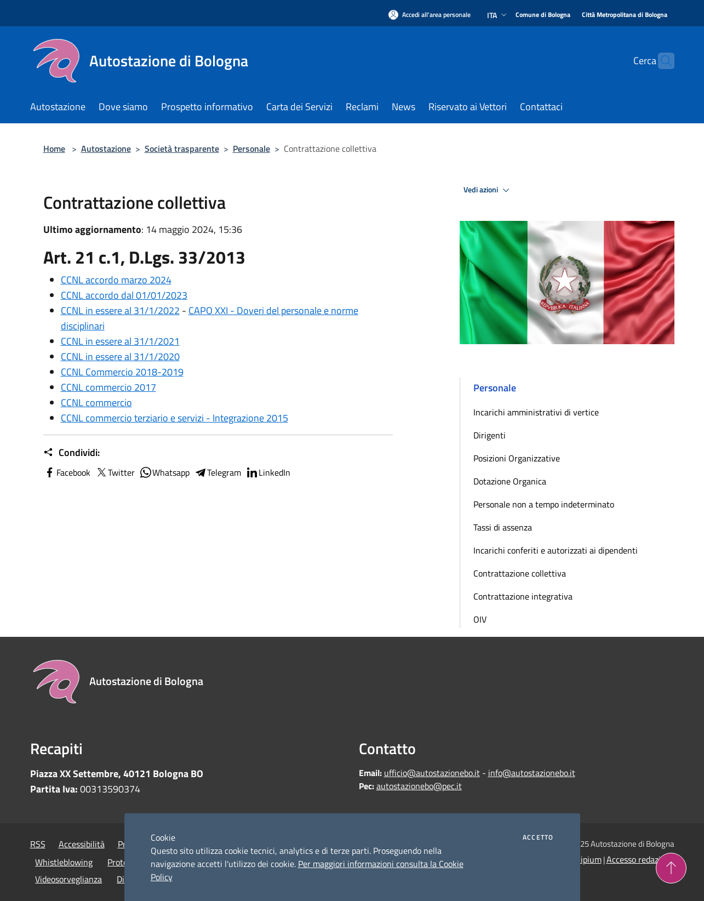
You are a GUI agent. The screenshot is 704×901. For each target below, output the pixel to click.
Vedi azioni (488, 190)
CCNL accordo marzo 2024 (116, 279)
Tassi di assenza (502, 527)
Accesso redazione (640, 859)
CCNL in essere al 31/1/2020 (120, 356)
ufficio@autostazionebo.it (432, 772)
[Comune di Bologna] (543, 15)
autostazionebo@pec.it (419, 785)
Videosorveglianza (68, 879)
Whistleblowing (64, 862)
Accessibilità (82, 844)
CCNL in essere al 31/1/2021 (120, 341)
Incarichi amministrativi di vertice (536, 412)
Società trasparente (182, 148)
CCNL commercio (96, 402)
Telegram (217, 472)
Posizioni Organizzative (516, 458)
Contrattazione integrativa (523, 596)
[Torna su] (671, 868)
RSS (37, 844)
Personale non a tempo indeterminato (543, 504)
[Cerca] (661, 61)
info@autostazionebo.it (531, 772)
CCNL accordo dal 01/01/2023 (124, 295)
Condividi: (71, 452)
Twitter (115, 472)
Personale (251, 148)
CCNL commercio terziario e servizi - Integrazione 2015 (174, 417)
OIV (479, 619)
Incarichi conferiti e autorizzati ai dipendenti (555, 550)
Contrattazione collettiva (519, 573)
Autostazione (106, 148)
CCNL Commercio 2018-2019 (122, 371)
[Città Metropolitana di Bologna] (624, 15)
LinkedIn (267, 472)
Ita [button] (498, 15)
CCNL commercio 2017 (108, 387)
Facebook (66, 472)
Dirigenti (489, 435)
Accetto (538, 837)
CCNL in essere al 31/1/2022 (120, 310)
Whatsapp (164, 472)
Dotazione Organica (509, 481)
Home (54, 148)
